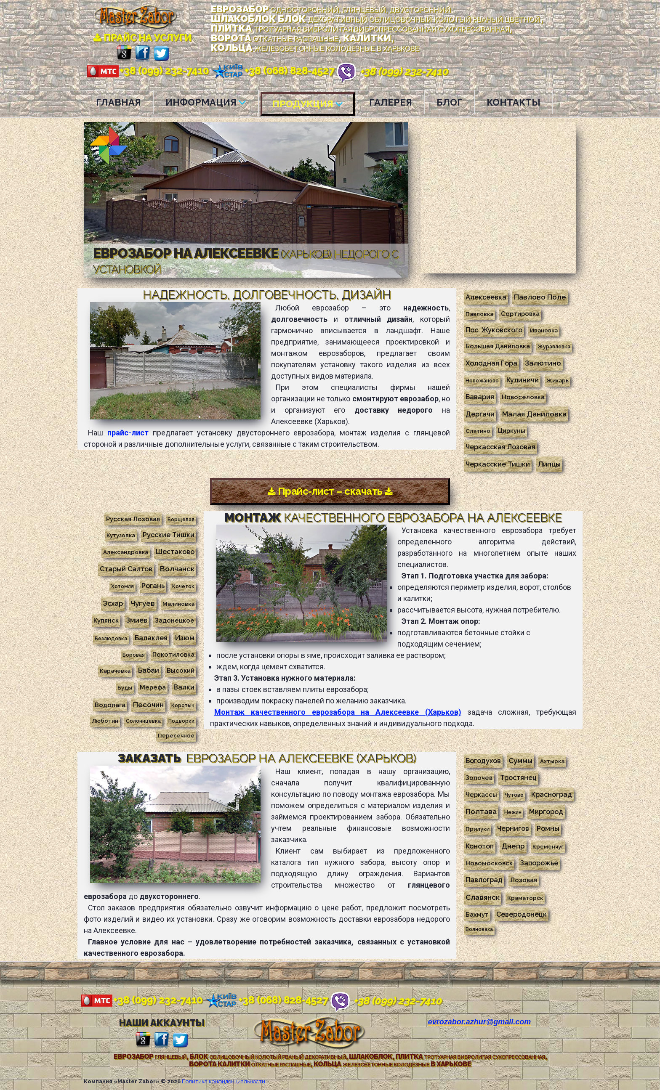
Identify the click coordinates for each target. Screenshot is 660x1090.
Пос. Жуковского (494, 330)
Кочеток (183, 586)
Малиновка (178, 603)
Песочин (148, 704)
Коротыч (182, 705)
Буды (124, 687)
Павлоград (484, 879)
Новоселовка (523, 396)
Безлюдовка (111, 638)
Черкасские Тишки (498, 464)
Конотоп (480, 846)
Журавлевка (554, 347)
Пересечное (176, 735)
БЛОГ (449, 102)
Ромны (548, 828)
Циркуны (511, 430)
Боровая (133, 655)
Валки (183, 687)
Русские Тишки (168, 534)
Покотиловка (173, 654)
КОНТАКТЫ (513, 102)
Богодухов (483, 760)
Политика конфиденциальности (223, 1081)
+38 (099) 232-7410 (147, 70)
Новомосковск (489, 862)
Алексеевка (486, 297)
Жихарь (557, 380)
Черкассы (481, 794)
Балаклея (151, 638)
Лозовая (523, 879)
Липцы (549, 464)
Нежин (513, 812)
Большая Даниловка (498, 346)
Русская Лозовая (133, 518)
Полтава (481, 811)
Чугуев (142, 603)
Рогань (153, 585)
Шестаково (175, 551)
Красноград (551, 794)
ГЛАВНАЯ (118, 102)
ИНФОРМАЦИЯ (205, 102)
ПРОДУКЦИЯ (307, 103)
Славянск (483, 897)
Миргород (546, 811)
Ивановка (544, 330)
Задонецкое (174, 619)
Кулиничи (522, 380)
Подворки (181, 721)
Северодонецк (521, 914)
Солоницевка (143, 721)
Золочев (479, 777)
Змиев (136, 620)
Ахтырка (552, 760)
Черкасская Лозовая (500, 447)
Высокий (180, 670)
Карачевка (115, 670)
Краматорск (525, 897)
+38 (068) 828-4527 (272, 70)
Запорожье (539, 863)
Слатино (478, 430)
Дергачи (480, 414)
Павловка (479, 313)
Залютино (543, 363)
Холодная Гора (491, 363)
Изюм (184, 637)
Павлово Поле (540, 297)
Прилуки (478, 828)
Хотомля (122, 586)
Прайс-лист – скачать (330, 491)
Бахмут (477, 914)
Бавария (480, 397)
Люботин (105, 720)
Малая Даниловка (534, 414)
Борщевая (181, 519)
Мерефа (153, 686)
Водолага (110, 704)
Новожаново (482, 381)
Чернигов (513, 828)
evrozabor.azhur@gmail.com (479, 1021)
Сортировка (520, 313)
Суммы (520, 760)
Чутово (514, 795)
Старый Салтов (126, 569)
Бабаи (148, 670)
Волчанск (177, 568)
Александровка (125, 551)
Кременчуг (548, 846)
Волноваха (479, 929)
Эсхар (113, 603)
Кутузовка (120, 534)
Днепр (513, 845)
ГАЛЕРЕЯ (390, 102)
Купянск (106, 619)
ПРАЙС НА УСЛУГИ (142, 37)
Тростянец (518, 777)
